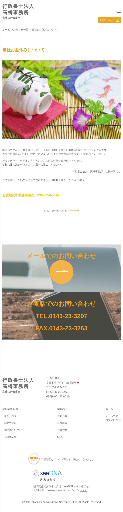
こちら (83, 490)
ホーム (109, 409)
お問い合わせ (109, 20)
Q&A (60, 437)
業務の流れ (63, 409)
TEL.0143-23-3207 (61, 315)
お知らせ (62, 416)
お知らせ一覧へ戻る (61, 210)
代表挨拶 (62, 430)
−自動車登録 (9, 423)
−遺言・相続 (9, 416)
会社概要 (62, 423)
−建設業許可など (12, 430)
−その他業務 (9, 437)
